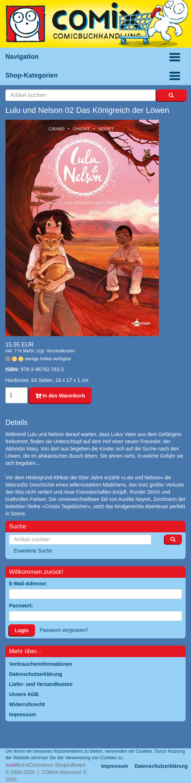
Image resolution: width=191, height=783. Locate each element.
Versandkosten (60, 350)
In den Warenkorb (60, 396)
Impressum (114, 766)
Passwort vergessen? (64, 630)
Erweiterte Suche (33, 551)
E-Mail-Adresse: (28, 583)
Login (22, 630)
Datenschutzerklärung (161, 766)
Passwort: (21, 605)
